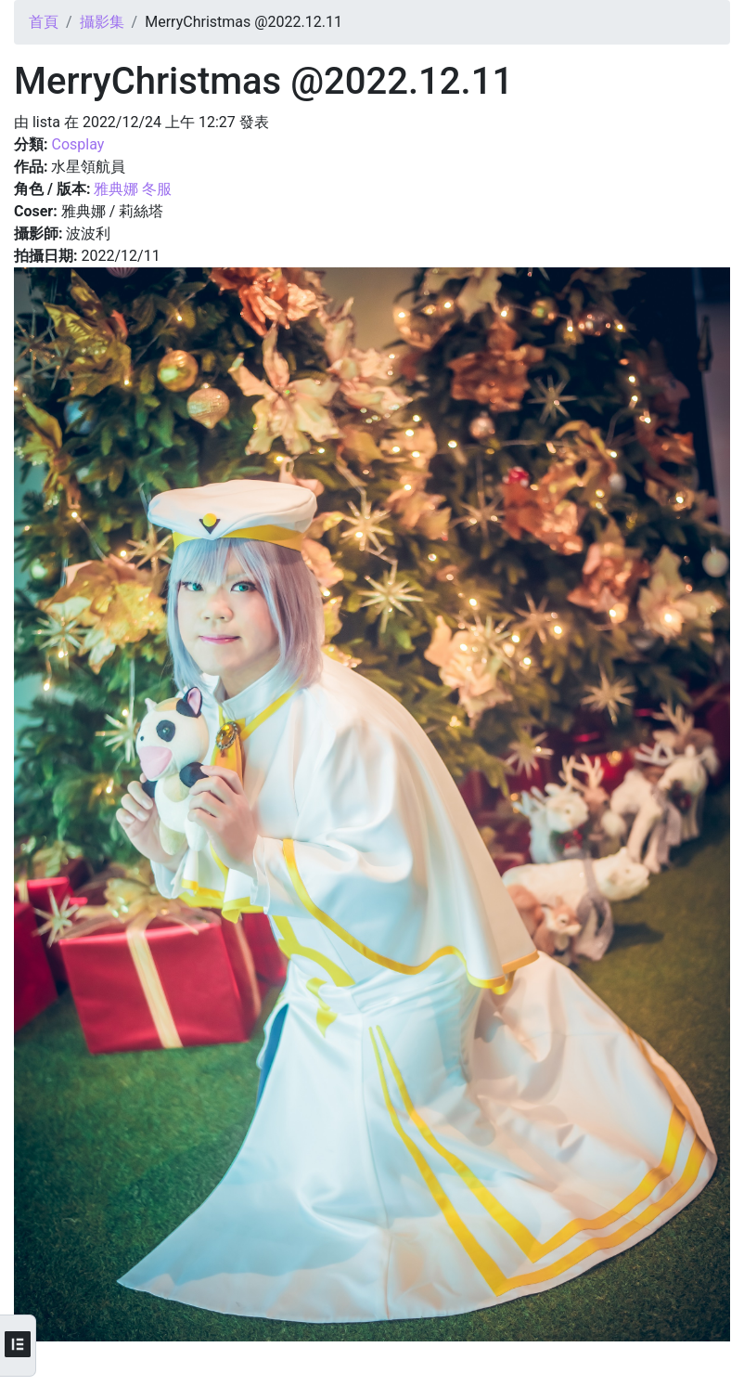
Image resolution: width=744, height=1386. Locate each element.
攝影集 (102, 22)
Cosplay (77, 144)
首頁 (43, 22)
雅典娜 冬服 (133, 189)
